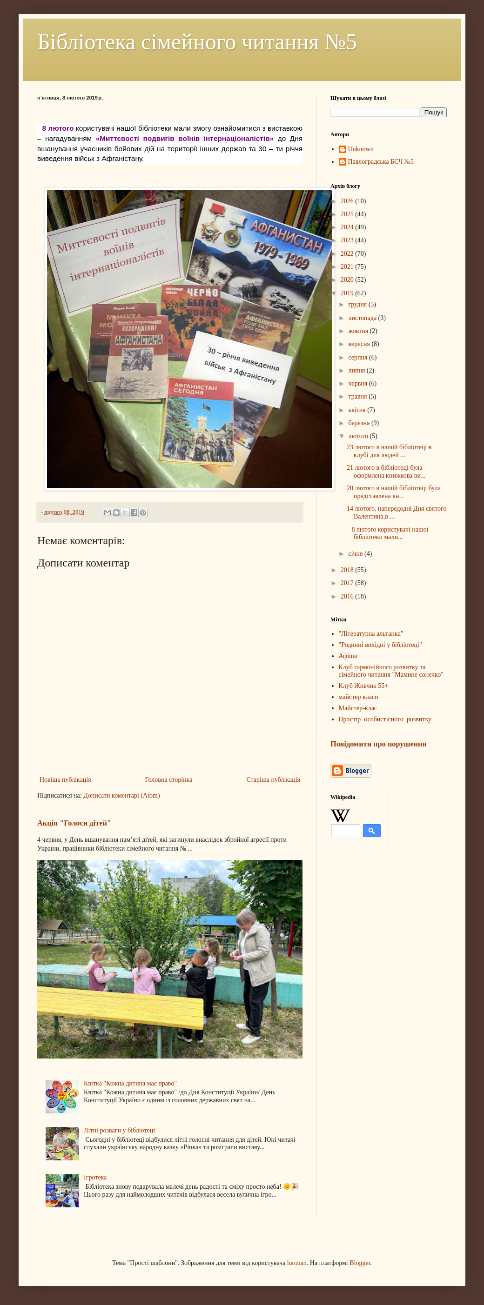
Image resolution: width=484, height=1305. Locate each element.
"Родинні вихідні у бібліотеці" (380, 644)
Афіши (348, 655)
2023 (348, 240)
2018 (348, 569)
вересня (359, 343)
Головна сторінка (169, 779)
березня (359, 422)
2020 (348, 279)
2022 (348, 253)
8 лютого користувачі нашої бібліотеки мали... (388, 533)
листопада (363, 317)
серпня (358, 357)
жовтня (359, 330)
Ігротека (95, 1177)
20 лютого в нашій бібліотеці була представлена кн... (394, 492)
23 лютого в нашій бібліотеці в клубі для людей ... (389, 451)
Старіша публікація (273, 779)
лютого (359, 436)
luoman (297, 1262)
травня (358, 396)
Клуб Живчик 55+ (364, 685)
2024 (348, 227)
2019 (348, 293)
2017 (348, 582)
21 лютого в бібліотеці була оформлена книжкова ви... (386, 471)
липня (357, 370)
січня (356, 553)
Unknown (361, 149)
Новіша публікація (65, 779)
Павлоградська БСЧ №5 (381, 161)
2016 (348, 596)
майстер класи (358, 696)
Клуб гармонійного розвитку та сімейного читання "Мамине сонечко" (391, 671)
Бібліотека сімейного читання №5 (197, 41)
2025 (348, 214)
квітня (357, 409)
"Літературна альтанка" (371, 633)
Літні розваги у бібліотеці (119, 1130)
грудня (358, 304)
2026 (348, 201)
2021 (348, 266)
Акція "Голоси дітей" (74, 823)
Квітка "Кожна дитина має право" (130, 1083)
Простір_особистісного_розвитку (385, 719)
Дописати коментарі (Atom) (121, 795)
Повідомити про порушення (378, 743)
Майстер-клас (358, 708)
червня (358, 383)
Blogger (360, 1262)
